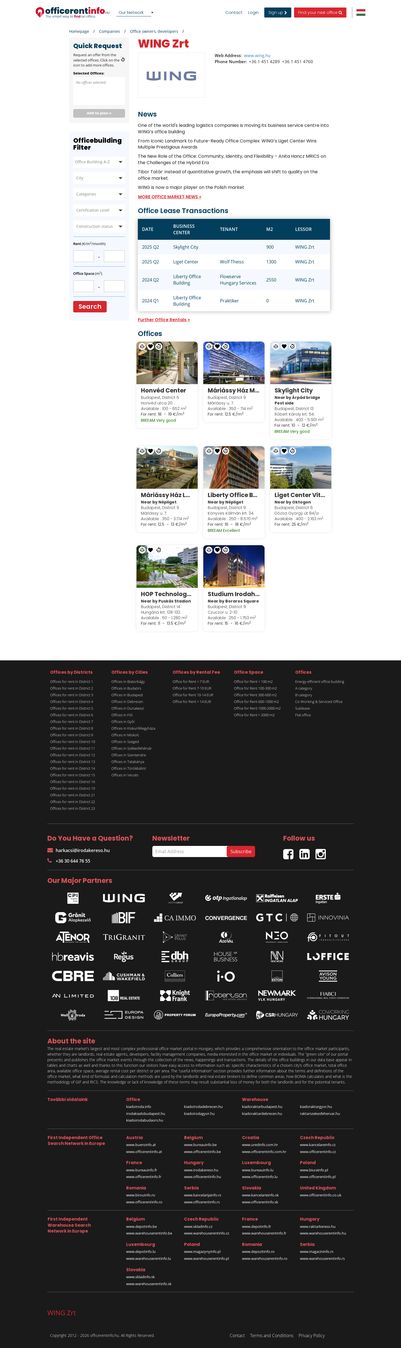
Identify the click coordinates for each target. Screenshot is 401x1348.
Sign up (277, 12)
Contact (234, 12)
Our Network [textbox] (131, 12)
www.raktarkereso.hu (318, 1226)
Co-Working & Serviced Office (319, 701)
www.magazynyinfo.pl (202, 1251)
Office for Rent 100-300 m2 (255, 688)
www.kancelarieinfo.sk (260, 1195)
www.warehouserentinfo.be (149, 1233)
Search (90, 306)
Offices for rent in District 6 (71, 714)
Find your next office (320, 12)
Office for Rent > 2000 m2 (254, 714)
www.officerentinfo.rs (202, 1201)
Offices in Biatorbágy (128, 681)
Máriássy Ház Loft (167, 495)
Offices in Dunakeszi (127, 708)
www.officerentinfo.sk (260, 1201)
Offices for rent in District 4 (71, 701)
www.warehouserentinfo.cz (206, 1233)
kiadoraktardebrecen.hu (262, 1113)
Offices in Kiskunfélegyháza (133, 728)
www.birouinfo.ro (140, 1195)
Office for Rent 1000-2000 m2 (257, 708)
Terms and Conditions (271, 1335)
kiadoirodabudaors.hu (144, 1120)
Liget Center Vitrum (301, 495)
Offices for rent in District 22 (72, 801)
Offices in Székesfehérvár (131, 748)
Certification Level (92, 210)
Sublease (302, 708)
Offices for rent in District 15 (72, 774)
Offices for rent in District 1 (71, 681)
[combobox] (135, 12)
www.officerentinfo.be (202, 1151)
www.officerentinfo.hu (202, 1176)
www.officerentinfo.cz (318, 1151)
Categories (86, 194)
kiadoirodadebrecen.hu (203, 1106)
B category (303, 694)
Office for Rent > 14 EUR (192, 701)
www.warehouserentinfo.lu (148, 1258)
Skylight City (294, 390)
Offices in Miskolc (125, 734)
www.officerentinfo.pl (318, 1176)
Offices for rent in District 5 (71, 708)
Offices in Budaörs (126, 688)
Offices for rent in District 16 (72, 781)
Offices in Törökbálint (128, 768)
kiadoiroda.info (138, 1106)
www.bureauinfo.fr (141, 1169)
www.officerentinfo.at (144, 1151)
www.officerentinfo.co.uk (320, 1195)
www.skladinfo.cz (198, 1226)
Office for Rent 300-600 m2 (255, 694)
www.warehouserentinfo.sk (149, 1283)
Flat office (303, 714)
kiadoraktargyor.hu (316, 1106)
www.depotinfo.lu (141, 1251)
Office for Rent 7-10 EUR (192, 688)
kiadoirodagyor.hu (199, 1113)
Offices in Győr (123, 721)
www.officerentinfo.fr (143, 1176)
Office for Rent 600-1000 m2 (256, 701)
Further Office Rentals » (164, 320)
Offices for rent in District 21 (72, 795)
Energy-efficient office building (319, 681)
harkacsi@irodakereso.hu (78, 850)
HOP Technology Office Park (167, 594)
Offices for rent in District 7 (71, 721)
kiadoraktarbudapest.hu (262, 1106)
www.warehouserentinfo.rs (322, 1258)
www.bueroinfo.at (141, 1144)
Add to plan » (99, 112)
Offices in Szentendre (128, 754)
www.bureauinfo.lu (257, 1169)
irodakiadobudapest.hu (145, 1113)
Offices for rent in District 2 (71, 688)
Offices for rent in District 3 (71, 694)
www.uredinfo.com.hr (260, 1144)
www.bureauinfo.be (200, 1144)
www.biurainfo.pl (314, 1169)
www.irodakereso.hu (201, 1169)
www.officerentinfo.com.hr (264, 1151)
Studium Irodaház (234, 594)
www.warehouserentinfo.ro (264, 1258)
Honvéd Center (163, 390)
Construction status (94, 226)
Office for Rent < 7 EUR (191, 681)
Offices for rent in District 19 (72, 788)
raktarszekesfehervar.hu (320, 1113)
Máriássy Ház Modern (234, 390)
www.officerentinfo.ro (144, 1201)
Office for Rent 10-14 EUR (193, 694)
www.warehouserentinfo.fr (264, 1233)
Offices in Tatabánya (127, 761)
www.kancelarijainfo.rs (202, 1195)
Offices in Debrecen (127, 701)
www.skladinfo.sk (140, 1276)
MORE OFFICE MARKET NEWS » (169, 197)
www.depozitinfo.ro (258, 1251)
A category (303, 688)
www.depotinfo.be (141, 1226)
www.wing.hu (257, 55)
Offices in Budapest (127, 694)
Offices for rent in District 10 (72, 741)
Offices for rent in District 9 (71, 734)
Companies (109, 31)
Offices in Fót (122, 714)
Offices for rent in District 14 (72, 768)
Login (253, 12)
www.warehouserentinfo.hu (323, 1233)
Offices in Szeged (125, 741)
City (79, 178)
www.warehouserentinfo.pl (206, 1258)
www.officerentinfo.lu (260, 1176)
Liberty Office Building (234, 495)
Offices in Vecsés (124, 774)
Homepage (79, 31)
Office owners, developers (154, 31)
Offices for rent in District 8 (71, 728)
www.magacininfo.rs (316, 1251)
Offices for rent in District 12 (72, 754)
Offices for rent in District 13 (72, 761)
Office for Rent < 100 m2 (253, 681)
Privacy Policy (312, 1335)
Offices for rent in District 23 (72, 808)
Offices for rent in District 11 (72, 748)
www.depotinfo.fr (256, 1226)
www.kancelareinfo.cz (318, 1144)
